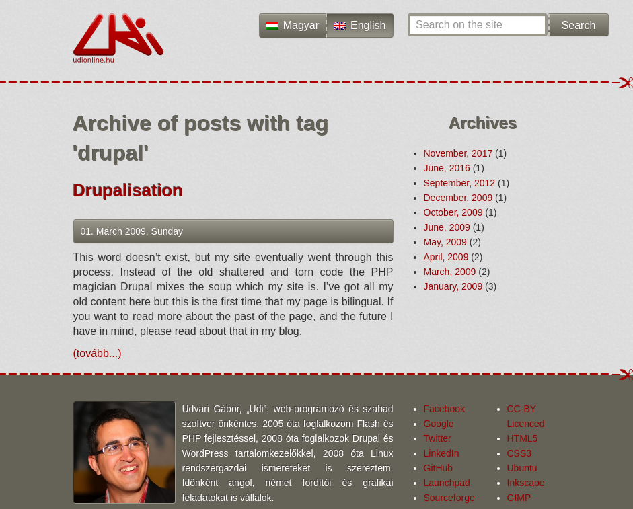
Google (439, 423)
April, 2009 (446, 256)
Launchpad (447, 482)
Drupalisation (128, 190)
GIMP (519, 497)
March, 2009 (450, 271)
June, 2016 (447, 168)
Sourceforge (449, 497)
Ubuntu (522, 468)
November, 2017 (458, 153)
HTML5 (522, 438)
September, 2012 (460, 183)
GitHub (438, 468)
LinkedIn (441, 453)
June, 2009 (447, 227)
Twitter (437, 438)
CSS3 (519, 453)
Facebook (444, 408)
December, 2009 (458, 197)
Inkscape (526, 482)
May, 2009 (445, 242)
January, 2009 (453, 286)
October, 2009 (453, 212)
